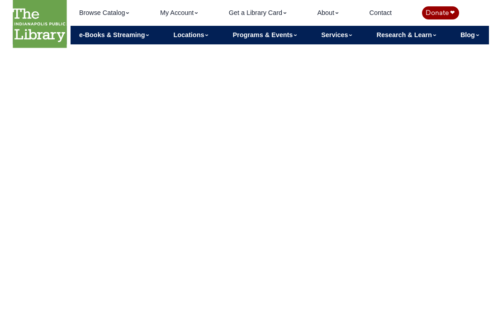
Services (335, 34)
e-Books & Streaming (113, 34)
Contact (380, 12)
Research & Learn (405, 34)
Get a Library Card (256, 12)
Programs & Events (263, 34)
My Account (177, 12)
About (326, 12)
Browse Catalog (103, 12)
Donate (440, 12)
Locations (189, 34)
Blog (468, 34)
